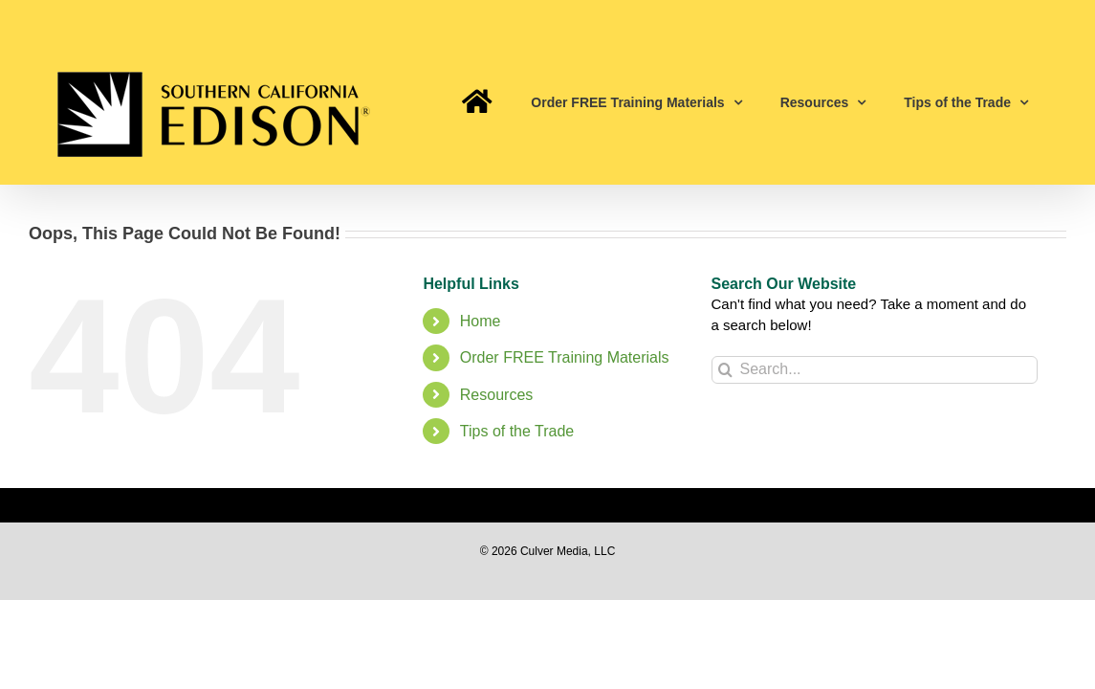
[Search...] (875, 370)
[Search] (725, 370)
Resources (496, 395)
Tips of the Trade (517, 431)
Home (480, 321)
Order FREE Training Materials (564, 357)
